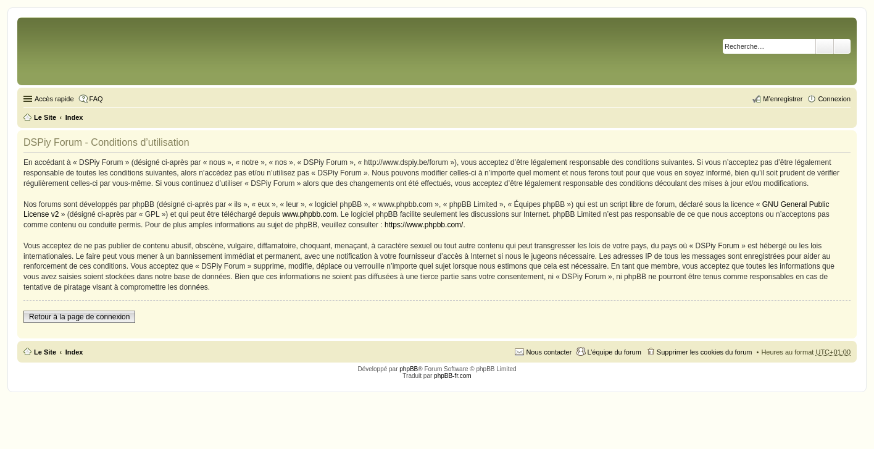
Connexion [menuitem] (834, 99)
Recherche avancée (842, 46)
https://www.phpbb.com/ (424, 224)
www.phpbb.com (309, 214)
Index (74, 352)
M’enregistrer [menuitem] (782, 99)
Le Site (45, 352)
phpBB (408, 369)
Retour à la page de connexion (79, 317)
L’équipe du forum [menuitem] (614, 352)
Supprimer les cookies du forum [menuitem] (704, 352)
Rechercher (824, 46)
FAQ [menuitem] (96, 99)
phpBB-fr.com (453, 375)
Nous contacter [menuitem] (549, 352)
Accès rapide (54, 99)
